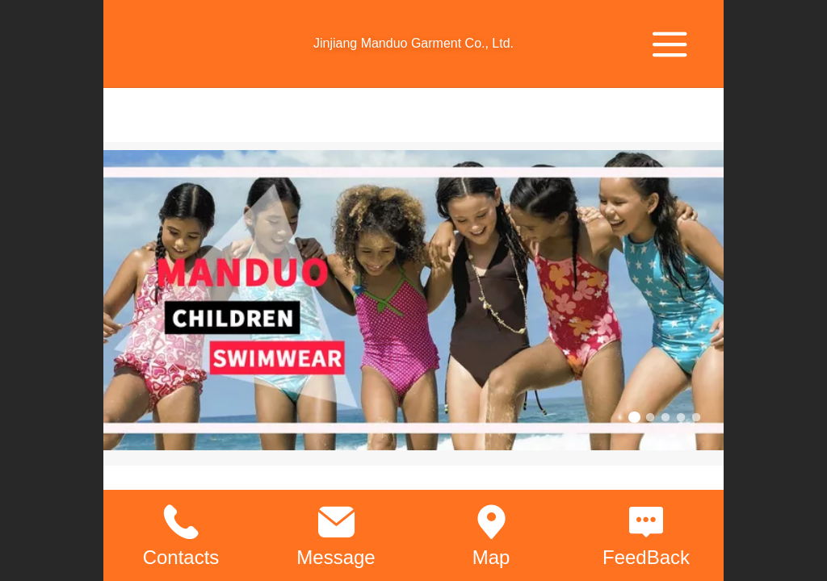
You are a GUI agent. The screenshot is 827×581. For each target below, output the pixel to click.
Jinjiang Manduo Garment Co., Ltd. (413, 43)
